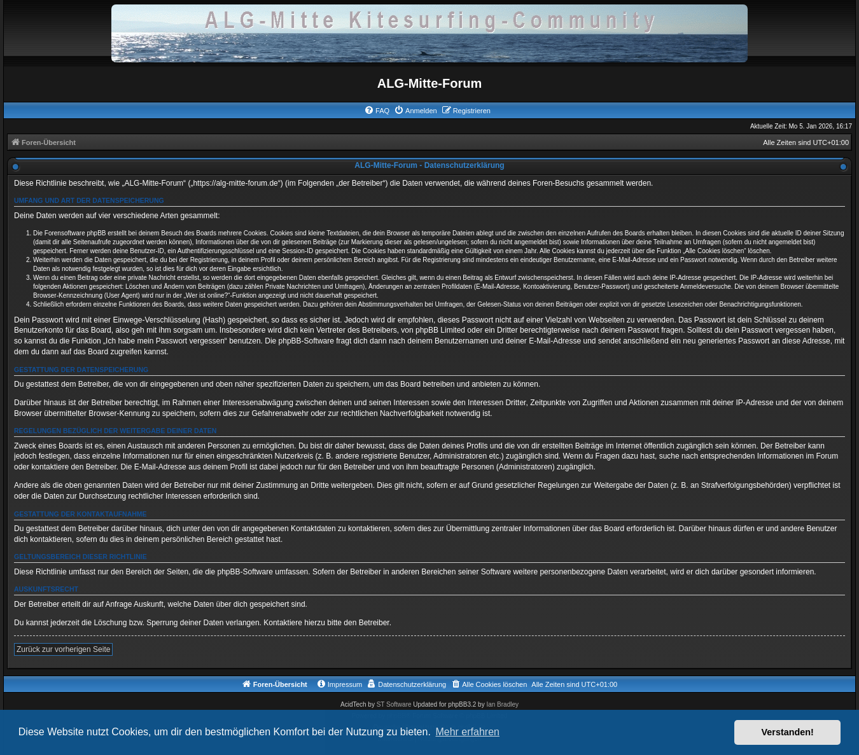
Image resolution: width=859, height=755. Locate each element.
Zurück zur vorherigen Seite (63, 649)
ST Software (394, 704)
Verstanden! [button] (788, 732)
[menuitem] (376, 110)
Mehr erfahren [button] (467, 731)
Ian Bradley (502, 704)
